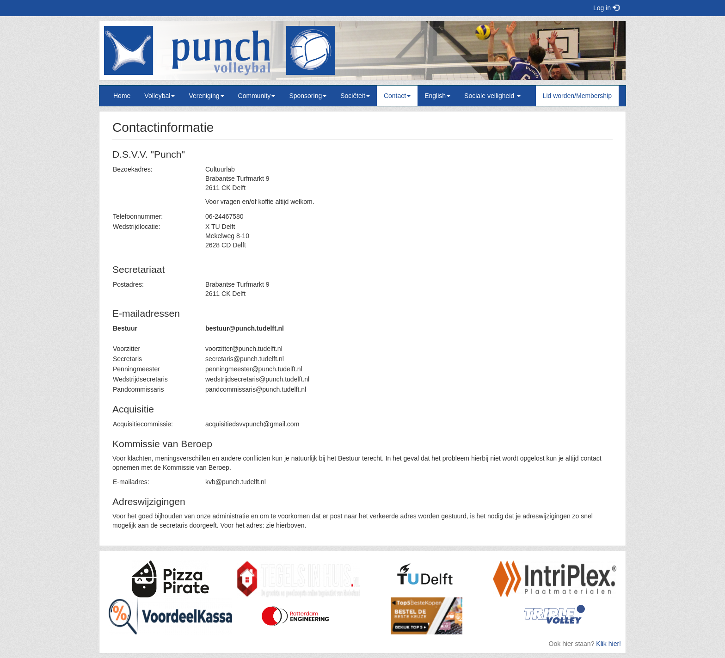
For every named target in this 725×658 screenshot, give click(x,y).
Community (257, 95)
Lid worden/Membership (577, 95)
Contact (397, 95)
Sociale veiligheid (492, 95)
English (437, 95)
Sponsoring (307, 95)
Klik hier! (608, 643)
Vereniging (206, 95)
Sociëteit (355, 95)
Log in (606, 8)
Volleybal (159, 95)
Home (121, 95)
